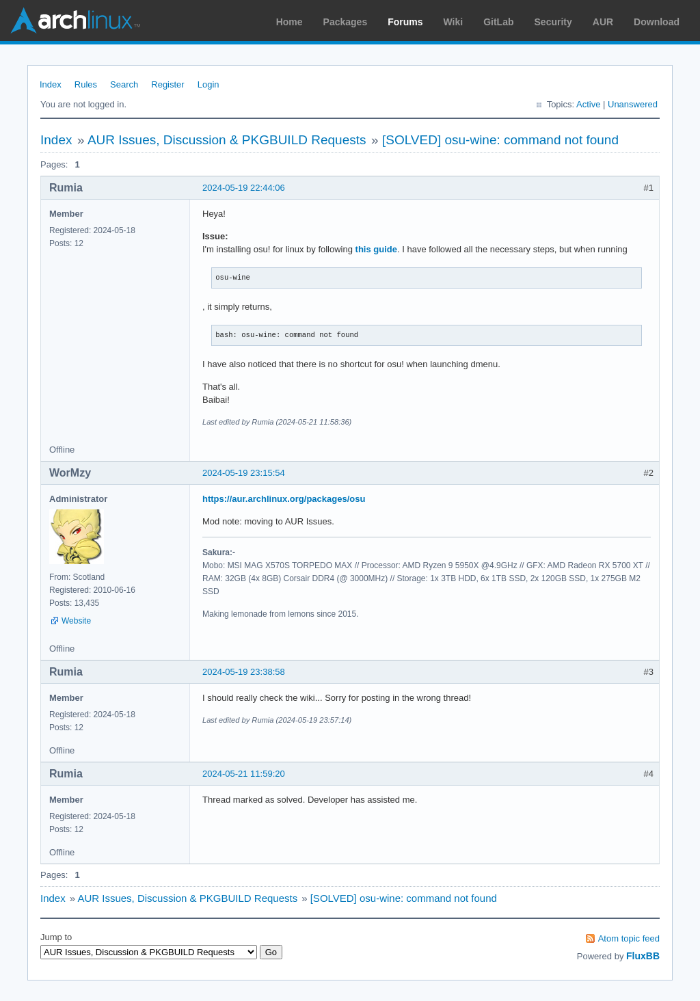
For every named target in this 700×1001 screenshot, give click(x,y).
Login (208, 84)
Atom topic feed (629, 938)
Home (289, 21)
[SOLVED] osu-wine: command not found (500, 140)
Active (588, 104)
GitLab (498, 21)
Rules (86, 84)
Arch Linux (75, 20)
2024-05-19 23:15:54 (243, 473)
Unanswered (633, 104)
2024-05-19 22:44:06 (243, 188)
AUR (603, 21)
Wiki (453, 21)
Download (656, 21)
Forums (405, 21)
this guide (376, 249)
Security (553, 21)
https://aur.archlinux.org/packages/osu (283, 499)
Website (76, 621)
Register (167, 84)
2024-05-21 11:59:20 (243, 774)
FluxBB (643, 955)
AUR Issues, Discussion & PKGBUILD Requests (227, 140)
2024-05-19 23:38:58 (243, 672)
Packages (345, 21)
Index (51, 84)
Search (124, 84)
